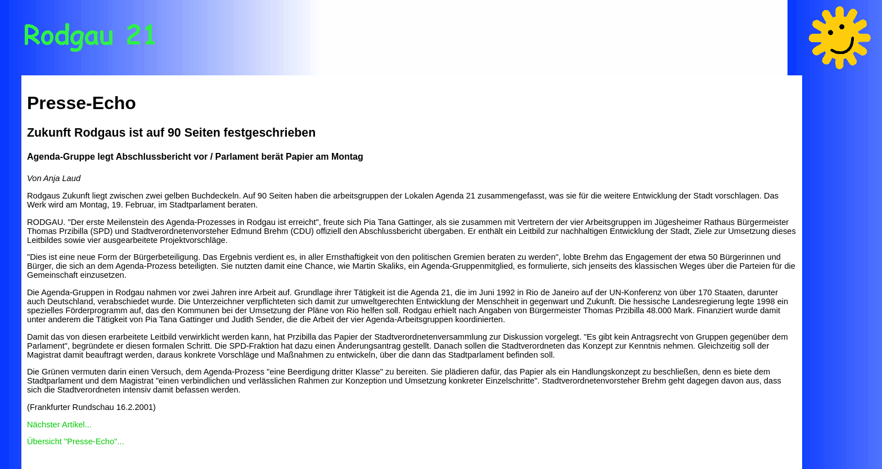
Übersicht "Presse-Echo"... (75, 441)
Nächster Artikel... (59, 424)
